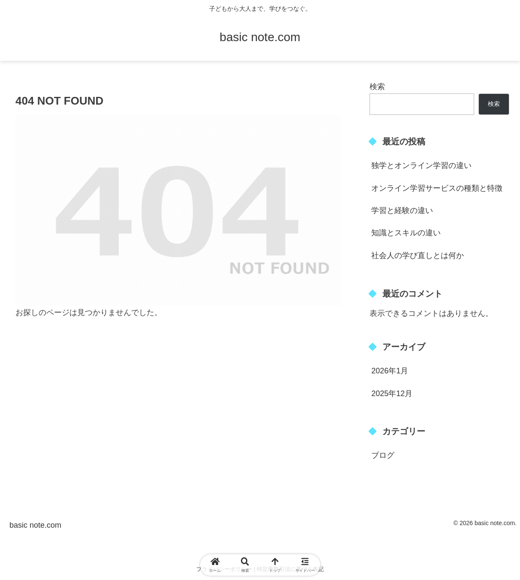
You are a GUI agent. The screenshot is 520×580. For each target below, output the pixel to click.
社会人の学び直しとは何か (417, 255)
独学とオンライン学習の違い (421, 165)
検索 (377, 86)
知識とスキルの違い (406, 232)
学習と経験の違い (402, 210)
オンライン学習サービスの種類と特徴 (436, 188)
